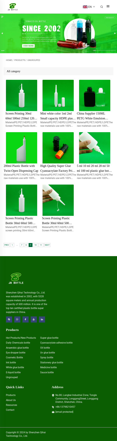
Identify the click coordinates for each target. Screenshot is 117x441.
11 (41, 245)
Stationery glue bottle (51, 362)
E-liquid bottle (13, 372)
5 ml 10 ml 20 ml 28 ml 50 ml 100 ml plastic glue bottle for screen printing (94, 170)
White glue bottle (15, 367)
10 (35, 245)
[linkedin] (42, 319)
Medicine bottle (48, 367)
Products (19, 60)
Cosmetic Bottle (14, 357)
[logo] (16, 278)
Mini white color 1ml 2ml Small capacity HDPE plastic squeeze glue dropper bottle (58, 118)
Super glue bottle (49, 337)
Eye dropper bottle (15, 352)
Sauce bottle (47, 372)
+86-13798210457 (65, 406)
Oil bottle (45, 347)
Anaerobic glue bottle (17, 347)
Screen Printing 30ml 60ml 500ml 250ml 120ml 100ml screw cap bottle (21, 118)
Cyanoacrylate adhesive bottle (56, 342)
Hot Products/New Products (21, 337)
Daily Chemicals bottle (18, 342)
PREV (6, 245)
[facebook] (25, 319)
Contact (10, 409)
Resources (11, 405)
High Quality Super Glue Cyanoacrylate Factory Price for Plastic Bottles (57, 170)
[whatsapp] (17, 319)
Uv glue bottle (47, 352)
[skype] (9, 319)
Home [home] (9, 60)
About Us (11, 400)
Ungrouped (33, 60)
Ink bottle (11, 362)
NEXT (47, 245)
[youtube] (34, 319)
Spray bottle (46, 357)
